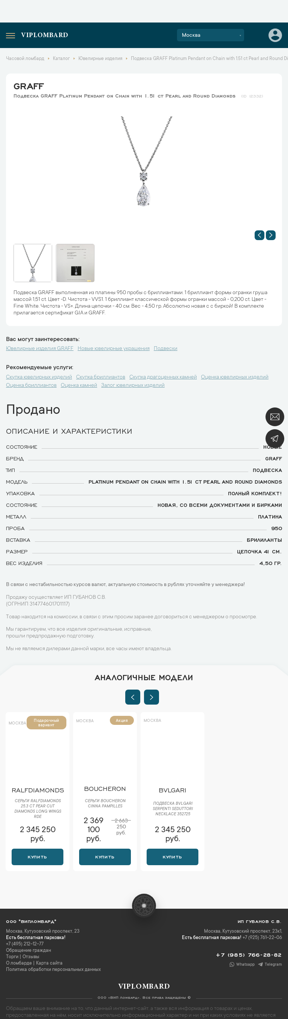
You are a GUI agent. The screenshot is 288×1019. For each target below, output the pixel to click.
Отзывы (30, 957)
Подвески (165, 349)
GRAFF (29, 84)
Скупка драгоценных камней (163, 377)
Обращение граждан (28, 950)
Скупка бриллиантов (100, 377)
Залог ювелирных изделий (133, 386)
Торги (12, 957)
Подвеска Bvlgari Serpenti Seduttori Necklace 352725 (173, 809)
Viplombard (44, 35)
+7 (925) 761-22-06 (262, 938)
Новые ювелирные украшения (114, 349)
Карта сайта (49, 963)
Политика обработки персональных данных (53, 969)
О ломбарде (19, 963)
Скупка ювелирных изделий (39, 377)
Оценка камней (79, 386)
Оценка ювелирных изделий (234, 377)
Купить (37, 856)
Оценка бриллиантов (31, 386)
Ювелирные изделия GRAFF (40, 349)
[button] (259, 235)
